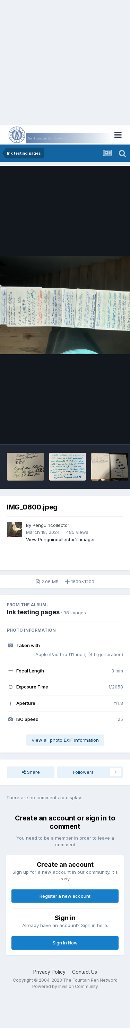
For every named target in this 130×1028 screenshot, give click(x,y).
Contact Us (84, 972)
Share (31, 772)
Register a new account (65, 896)
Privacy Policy (49, 972)
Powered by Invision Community (65, 986)
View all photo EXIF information (65, 740)
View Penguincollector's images (61, 539)
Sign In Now (65, 942)
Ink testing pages (33, 612)
